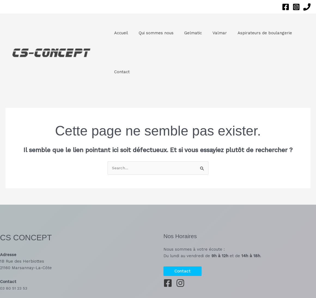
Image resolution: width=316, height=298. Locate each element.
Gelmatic (187, 32)
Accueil (120, 32)
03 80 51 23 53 (14, 288)
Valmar (211, 32)
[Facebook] (285, 7)
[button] (182, 271)
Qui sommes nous (152, 32)
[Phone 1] (307, 7)
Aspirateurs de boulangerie (253, 32)
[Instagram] (296, 7)
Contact (120, 71)
